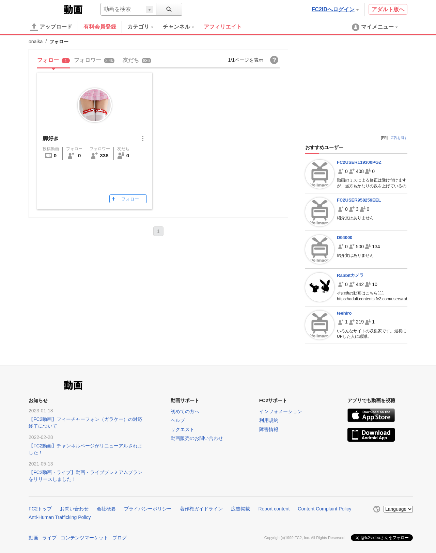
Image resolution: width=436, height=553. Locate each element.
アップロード (51, 27)
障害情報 (268, 429)
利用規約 (268, 420)
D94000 (345, 237)
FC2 (45, 8)
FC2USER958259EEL (359, 200)
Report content (274, 508)
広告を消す (398, 138)
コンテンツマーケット (84, 537)
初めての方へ (185, 411)
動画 (33, 537)
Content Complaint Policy (324, 508)
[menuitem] (145, 27)
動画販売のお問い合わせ (197, 438)
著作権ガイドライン (201, 508)
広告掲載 (240, 508)
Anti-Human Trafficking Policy (60, 517)
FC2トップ (40, 508)
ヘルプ (178, 420)
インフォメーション (280, 411)
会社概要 (106, 508)
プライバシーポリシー (148, 508)
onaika (36, 41)
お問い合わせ (74, 508)
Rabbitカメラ (350, 275)
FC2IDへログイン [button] (335, 9)
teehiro (344, 313)
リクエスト (182, 429)
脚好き (51, 138)
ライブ (49, 537)
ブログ (119, 537)
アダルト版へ (388, 9)
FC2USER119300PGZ (359, 162)
